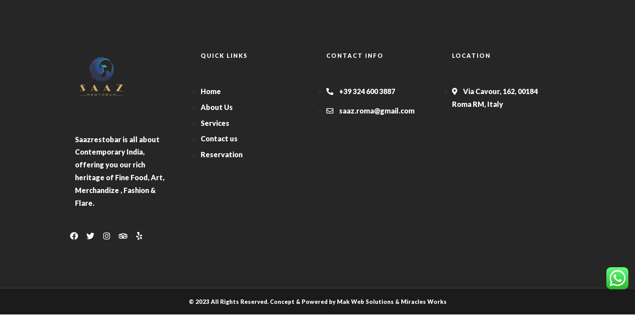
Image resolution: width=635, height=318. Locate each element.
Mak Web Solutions (365, 301)
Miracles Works (424, 301)
